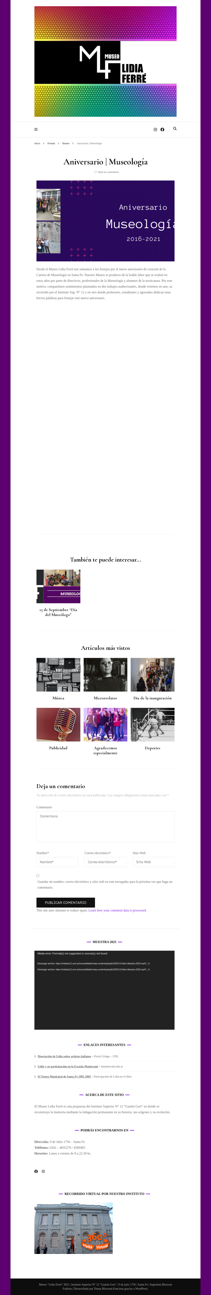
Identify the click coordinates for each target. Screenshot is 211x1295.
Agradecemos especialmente (105, 751)
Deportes (152, 748)
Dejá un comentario (108, 172)
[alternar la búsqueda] (175, 128)
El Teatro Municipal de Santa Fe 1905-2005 (64, 1076)
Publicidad (58, 748)
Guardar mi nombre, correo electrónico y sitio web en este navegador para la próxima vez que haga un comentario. (105, 884)
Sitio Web (139, 853)
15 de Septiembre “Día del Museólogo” (58, 612)
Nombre (42, 853)
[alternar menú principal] (37, 129)
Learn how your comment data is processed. (117, 910)
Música (58, 698)
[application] (104, 990)
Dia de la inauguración (153, 698)
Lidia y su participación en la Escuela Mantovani (68, 1066)
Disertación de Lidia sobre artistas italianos (64, 1056)
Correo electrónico (97, 853)
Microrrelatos (105, 698)
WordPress (141, 1288)
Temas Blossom (103, 1288)
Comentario (44, 807)
